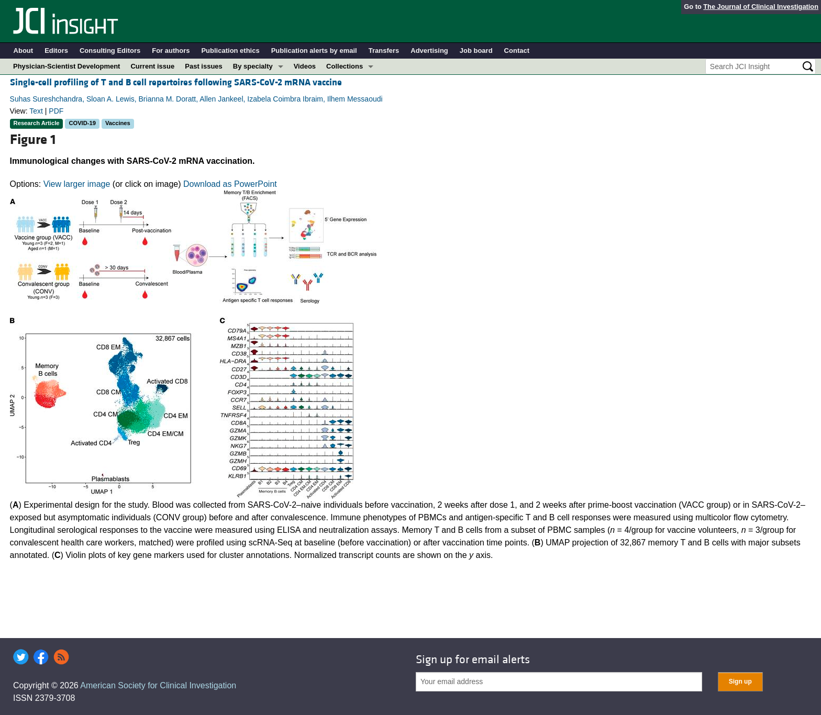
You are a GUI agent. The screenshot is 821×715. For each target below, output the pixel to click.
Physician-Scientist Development (66, 66)
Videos (305, 66)
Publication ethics (230, 50)
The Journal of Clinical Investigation (760, 6)
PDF (56, 111)
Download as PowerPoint (230, 184)
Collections (344, 66)
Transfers (384, 50)
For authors (171, 50)
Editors (56, 50)
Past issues (204, 66)
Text (36, 111)
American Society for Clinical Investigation (158, 685)
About (24, 50)
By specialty (253, 66)
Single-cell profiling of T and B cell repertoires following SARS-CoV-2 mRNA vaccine (176, 82)
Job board (476, 50)
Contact (516, 50)
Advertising (429, 50)
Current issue (152, 66)
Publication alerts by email (314, 50)
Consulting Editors (110, 50)
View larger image (76, 184)
